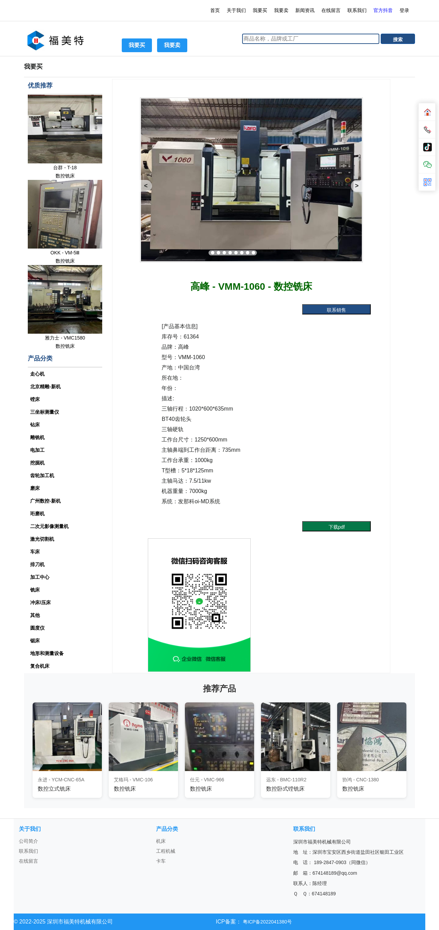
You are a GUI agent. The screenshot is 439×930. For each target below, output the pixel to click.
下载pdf (337, 527)
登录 (405, 10)
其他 (35, 615)
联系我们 (357, 10)
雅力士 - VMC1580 (65, 338)
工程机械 (165, 851)
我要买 (260, 10)
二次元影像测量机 (49, 526)
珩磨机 (37, 513)
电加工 (37, 450)
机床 (161, 841)
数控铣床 (65, 176)
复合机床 (39, 666)
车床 (35, 551)
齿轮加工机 (42, 475)
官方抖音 (383, 10)
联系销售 (336, 310)
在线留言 (331, 10)
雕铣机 (37, 437)
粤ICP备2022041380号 (266, 922)
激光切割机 (42, 539)
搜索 (398, 39)
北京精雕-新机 (45, 386)
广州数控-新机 (45, 501)
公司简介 (28, 841)
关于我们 (236, 10)
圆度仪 (37, 628)
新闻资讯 (305, 10)
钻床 (35, 424)
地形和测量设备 (47, 653)
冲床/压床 (40, 602)
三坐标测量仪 (44, 412)
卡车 (161, 861)
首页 (215, 10)
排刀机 (37, 564)
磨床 (35, 488)
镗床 (35, 399)
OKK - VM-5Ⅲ (65, 252)
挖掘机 (37, 463)
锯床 (35, 640)
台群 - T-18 (64, 167)
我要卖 (281, 10)
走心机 (37, 374)
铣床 (35, 590)
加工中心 (39, 577)
